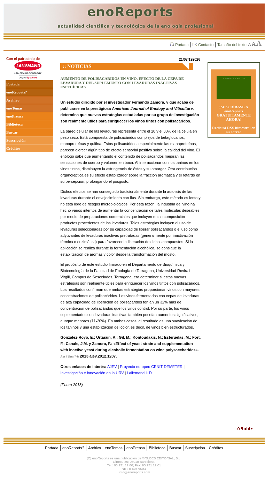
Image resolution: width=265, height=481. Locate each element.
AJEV (112, 366)
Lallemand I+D (139, 373)
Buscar (12, 132)
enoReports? (16, 92)
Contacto (203, 45)
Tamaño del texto (232, 45)
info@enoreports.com (134, 472)
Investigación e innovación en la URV (92, 373)
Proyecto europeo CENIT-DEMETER (151, 366)
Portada (179, 45)
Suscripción (15, 140)
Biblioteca (14, 124)
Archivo (13, 100)
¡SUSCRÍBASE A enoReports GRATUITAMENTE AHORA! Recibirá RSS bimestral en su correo (233, 119)
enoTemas (14, 108)
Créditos (13, 148)
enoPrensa (14, 116)
